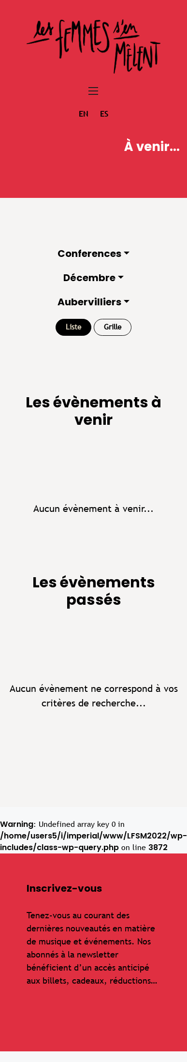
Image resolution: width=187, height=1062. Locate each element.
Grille (112, 327)
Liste (73, 327)
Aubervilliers (89, 302)
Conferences (89, 253)
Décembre (89, 277)
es (104, 114)
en (83, 114)
